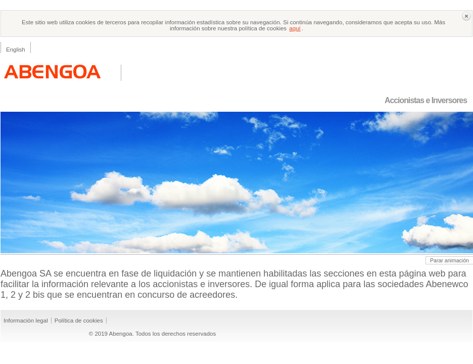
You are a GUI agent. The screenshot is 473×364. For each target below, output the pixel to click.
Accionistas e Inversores (426, 100)
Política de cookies (79, 320)
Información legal (26, 320)
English (15, 50)
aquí (294, 28)
